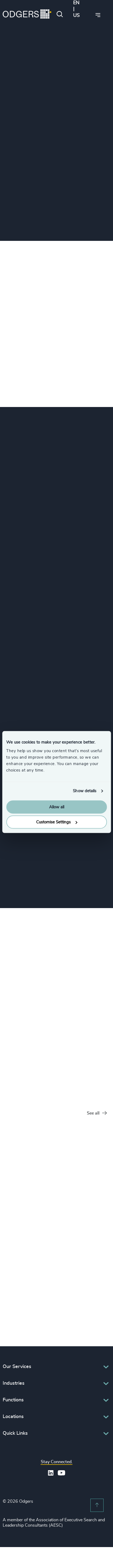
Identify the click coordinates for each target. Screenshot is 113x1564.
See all (97, 1113)
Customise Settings (56, 822)
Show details (84, 791)
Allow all (56, 807)
